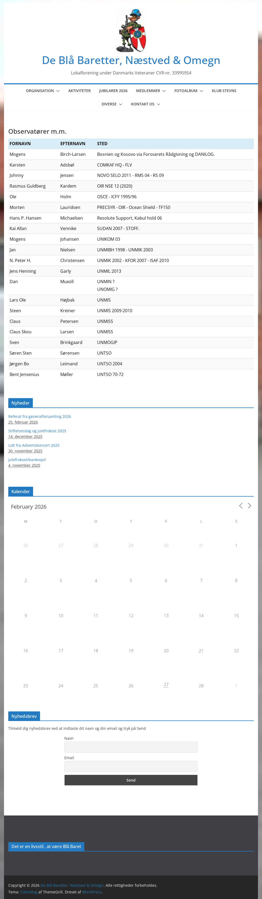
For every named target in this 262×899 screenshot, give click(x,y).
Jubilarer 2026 (113, 90)
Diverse (109, 103)
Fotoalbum (185, 90)
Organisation (40, 90)
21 (201, 651)
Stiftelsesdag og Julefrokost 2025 (37, 430)
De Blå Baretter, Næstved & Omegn (131, 60)
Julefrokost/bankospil (27, 459)
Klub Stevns (224, 90)
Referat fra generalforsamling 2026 (39, 416)
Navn (69, 738)
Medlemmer (148, 90)
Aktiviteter (79, 90)
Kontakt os (142, 103)
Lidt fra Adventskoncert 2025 (33, 445)
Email (69, 757)
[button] (57, 91)
